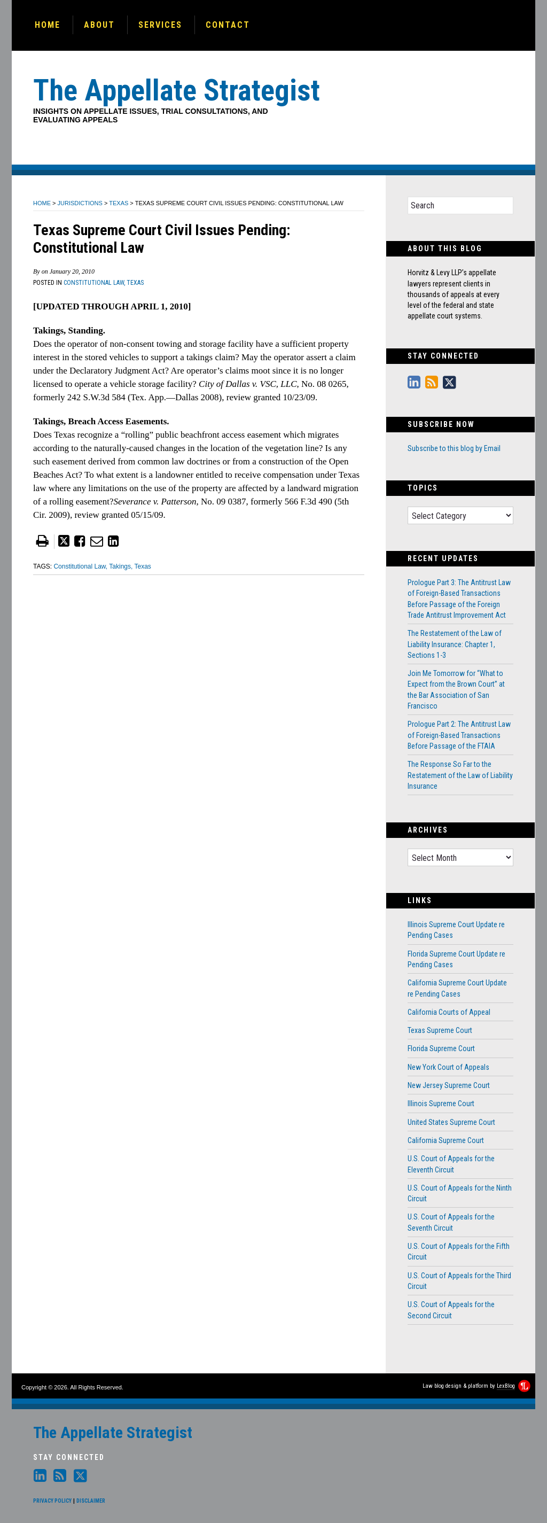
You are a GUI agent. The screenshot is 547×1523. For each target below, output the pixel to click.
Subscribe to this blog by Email (454, 448)
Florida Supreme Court (441, 1048)
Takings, (120, 566)
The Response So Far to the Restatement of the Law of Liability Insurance (460, 775)
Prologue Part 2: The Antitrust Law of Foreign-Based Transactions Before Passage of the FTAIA (459, 735)
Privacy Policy (52, 1501)
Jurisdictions (80, 203)
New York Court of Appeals (448, 1067)
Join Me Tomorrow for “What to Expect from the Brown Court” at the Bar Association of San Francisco (456, 689)
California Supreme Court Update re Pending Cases (457, 988)
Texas (118, 203)
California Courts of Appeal (449, 1012)
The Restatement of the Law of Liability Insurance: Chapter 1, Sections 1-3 (455, 644)
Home (47, 25)
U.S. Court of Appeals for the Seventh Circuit (451, 1222)
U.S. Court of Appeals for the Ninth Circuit (460, 1193)
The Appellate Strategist (112, 1432)
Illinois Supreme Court (441, 1103)
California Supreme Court (446, 1140)
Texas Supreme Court (440, 1030)
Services (160, 25)
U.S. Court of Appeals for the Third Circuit (459, 1281)
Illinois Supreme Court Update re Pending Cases (456, 929)
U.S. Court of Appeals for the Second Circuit (451, 1309)
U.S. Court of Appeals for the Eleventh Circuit (451, 1164)
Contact (228, 25)
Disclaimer (90, 1501)
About (99, 25)
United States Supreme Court (451, 1122)
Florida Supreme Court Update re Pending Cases (456, 959)
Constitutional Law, (94, 282)
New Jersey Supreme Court (449, 1085)
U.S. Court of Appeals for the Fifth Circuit (459, 1251)
